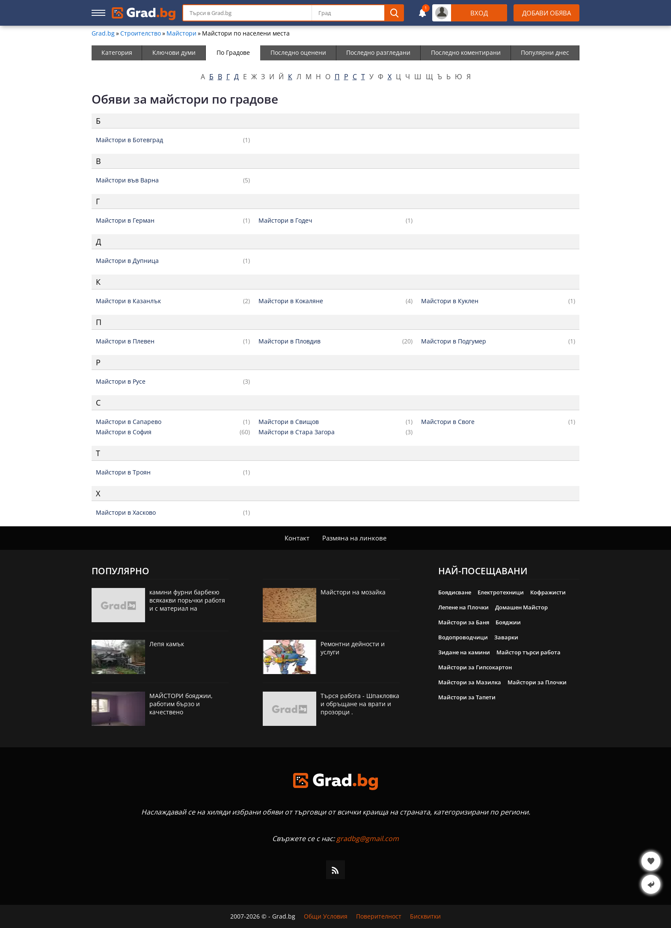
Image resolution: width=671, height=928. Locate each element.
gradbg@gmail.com (367, 838)
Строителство (140, 33)
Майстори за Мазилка (469, 682)
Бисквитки (425, 916)
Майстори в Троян (123, 472)
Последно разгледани (378, 52)
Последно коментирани (466, 52)
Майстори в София (123, 432)
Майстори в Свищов (288, 422)
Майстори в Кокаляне (290, 301)
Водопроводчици (463, 637)
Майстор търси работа (528, 652)
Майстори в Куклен (449, 301)
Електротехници (501, 592)
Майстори (181, 33)
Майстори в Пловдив (289, 341)
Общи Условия (325, 916)
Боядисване (454, 592)
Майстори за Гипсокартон (475, 667)
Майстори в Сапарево (128, 422)
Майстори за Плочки (537, 682)
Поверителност (378, 916)
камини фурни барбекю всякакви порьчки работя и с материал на (187, 600)
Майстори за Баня (463, 622)
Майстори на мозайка (353, 592)
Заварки (506, 637)
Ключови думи (174, 52)
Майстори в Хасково (126, 513)
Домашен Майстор (521, 607)
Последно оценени (298, 52)
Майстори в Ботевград (129, 140)
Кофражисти (548, 592)
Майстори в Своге (448, 422)
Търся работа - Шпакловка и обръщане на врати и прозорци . (360, 704)
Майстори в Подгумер (453, 341)
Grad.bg (103, 33)
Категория (116, 52)
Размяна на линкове (354, 538)
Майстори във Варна (127, 180)
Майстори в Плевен (125, 341)
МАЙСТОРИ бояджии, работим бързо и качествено (181, 704)
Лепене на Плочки (463, 607)
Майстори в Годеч (285, 221)
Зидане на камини (464, 652)
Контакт (297, 538)
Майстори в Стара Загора (296, 432)
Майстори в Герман (125, 221)
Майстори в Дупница (127, 261)
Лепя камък (166, 644)
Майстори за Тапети (467, 697)
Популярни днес (545, 52)
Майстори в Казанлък (128, 301)
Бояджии (508, 622)
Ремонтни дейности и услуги (353, 648)
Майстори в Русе (120, 382)
